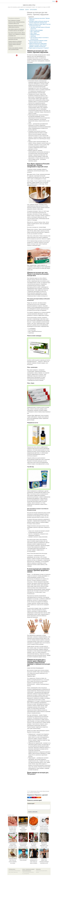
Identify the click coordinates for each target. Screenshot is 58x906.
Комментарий (31, 803)
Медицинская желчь (35, 34)
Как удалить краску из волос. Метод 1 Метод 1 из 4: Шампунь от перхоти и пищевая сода (16, 34)
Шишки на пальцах (34, 791)
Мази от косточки (39, 791)
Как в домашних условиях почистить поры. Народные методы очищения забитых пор (16, 22)
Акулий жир (33, 36)
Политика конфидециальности (26, 870)
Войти (53, 1)
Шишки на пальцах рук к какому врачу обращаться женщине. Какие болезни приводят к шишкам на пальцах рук (38, 45)
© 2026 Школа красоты (12, 869)
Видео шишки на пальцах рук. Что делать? (39, 48)
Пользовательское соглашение (30, 869)
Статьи (27, 9)
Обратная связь (38, 869)
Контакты (23, 869)
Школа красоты (29, 5)
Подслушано (33, 9)
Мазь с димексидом (34, 31)
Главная (21, 9)
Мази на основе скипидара (36, 30)
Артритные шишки (37, 792)
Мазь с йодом (33, 33)
